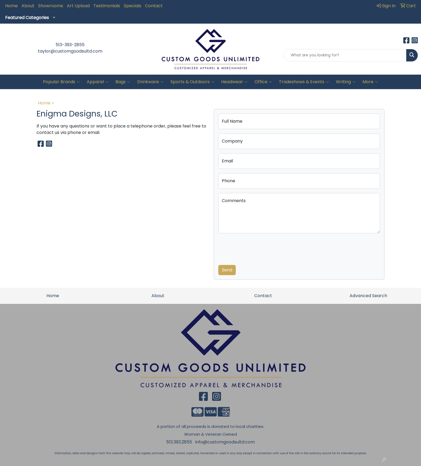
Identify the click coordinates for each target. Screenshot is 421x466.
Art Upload (78, 6)
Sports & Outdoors (192, 82)
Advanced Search (368, 296)
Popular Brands (61, 82)
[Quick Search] (345, 55)
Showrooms (50, 6)
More (370, 82)
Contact (154, 6)
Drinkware (150, 82)
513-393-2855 (70, 45)
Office (263, 82)
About (27, 6)
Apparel (97, 82)
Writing (345, 82)
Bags (122, 82)
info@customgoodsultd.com (225, 442)
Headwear (234, 82)
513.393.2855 (179, 442)
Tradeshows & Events (304, 82)
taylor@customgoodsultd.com (70, 51)
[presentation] (259, 248)
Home (11, 6)
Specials (132, 6)
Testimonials (106, 6)
